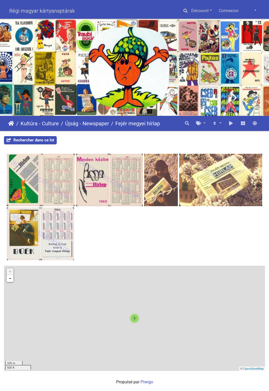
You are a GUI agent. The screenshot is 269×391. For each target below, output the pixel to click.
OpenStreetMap (253, 368)
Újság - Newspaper (87, 123)
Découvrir (200, 10)
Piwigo (147, 381)
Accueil (11, 123)
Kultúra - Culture (39, 123)
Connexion (229, 10)
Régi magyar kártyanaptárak (42, 11)
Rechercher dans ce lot (30, 140)
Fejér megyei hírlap (137, 123)
